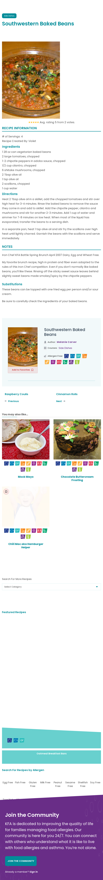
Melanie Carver (67, 342)
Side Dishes (65, 348)
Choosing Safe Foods (58, 849)
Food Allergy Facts (56, 831)
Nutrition (51, 853)
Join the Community (21, 768)
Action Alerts (53, 868)
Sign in (34, 779)
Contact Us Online (14, 856)
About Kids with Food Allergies (20, 859)
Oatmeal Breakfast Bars (52, 661)
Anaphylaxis (53, 838)
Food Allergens (54, 834)
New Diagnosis (54, 842)
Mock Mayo (26, 477)
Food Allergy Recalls (57, 857)
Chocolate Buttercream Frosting (77, 478)
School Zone (53, 860)
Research (52, 864)
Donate (58, 797)
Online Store (11, 862)
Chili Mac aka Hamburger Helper (25, 545)
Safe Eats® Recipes (57, 846)
